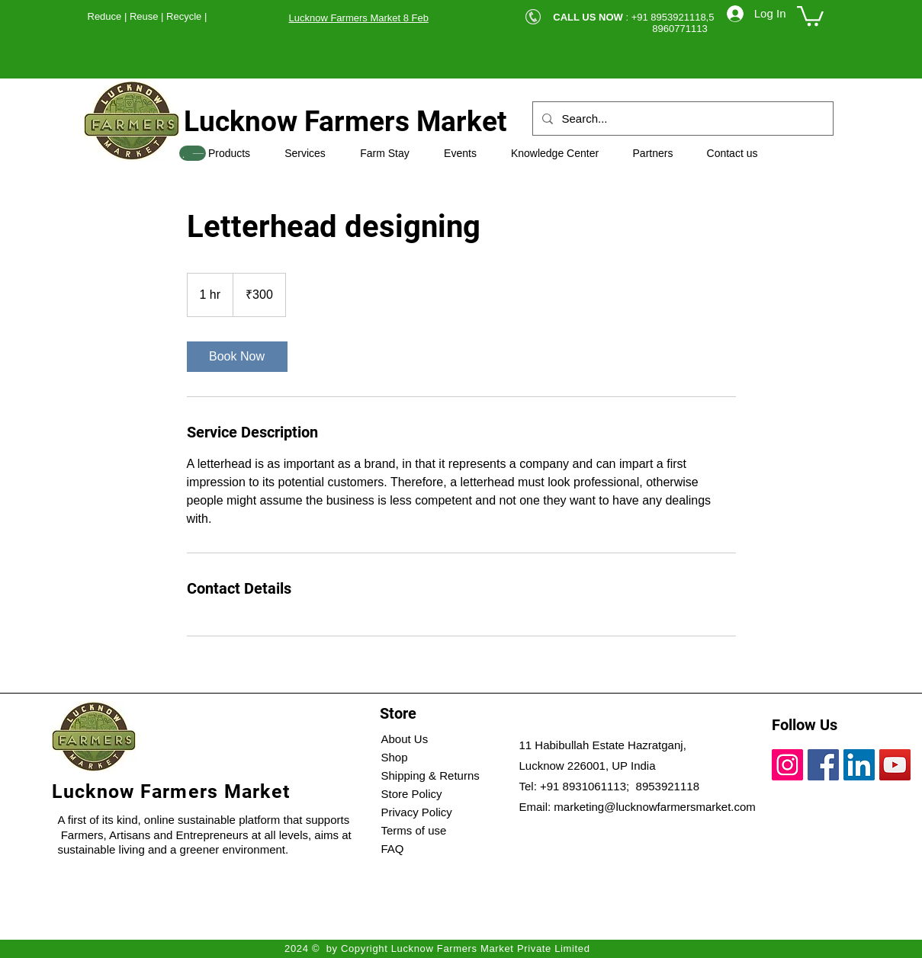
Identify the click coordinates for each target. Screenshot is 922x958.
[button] (810, 15)
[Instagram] (787, 764)
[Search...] (681, 118)
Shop (394, 757)
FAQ (392, 848)
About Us (405, 738)
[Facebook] (823, 764)
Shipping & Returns (430, 775)
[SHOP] (192, 153)
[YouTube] (895, 764)
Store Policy (411, 793)
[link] (237, 356)
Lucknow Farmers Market (345, 121)
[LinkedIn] (859, 764)
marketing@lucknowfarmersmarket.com (654, 806)
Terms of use (414, 830)
